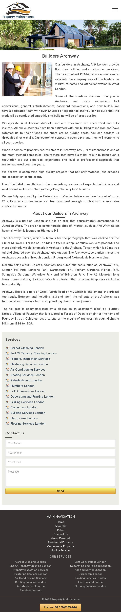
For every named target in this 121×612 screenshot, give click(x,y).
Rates (60, 530)
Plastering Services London (29, 364)
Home (60, 522)
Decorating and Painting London (32, 396)
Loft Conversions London (28, 391)
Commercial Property (60, 546)
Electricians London (24, 418)
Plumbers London (22, 385)
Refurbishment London (26, 380)
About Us (60, 526)
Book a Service (60, 550)
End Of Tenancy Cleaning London (33, 353)
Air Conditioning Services (27, 369)
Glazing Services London (27, 401)
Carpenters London (23, 407)
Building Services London (27, 412)
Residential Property (60, 542)
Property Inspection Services (30, 358)
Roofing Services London (27, 374)
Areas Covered (60, 538)
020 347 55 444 (60, 607)
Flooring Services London (27, 423)
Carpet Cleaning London (27, 347)
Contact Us (60, 534)
